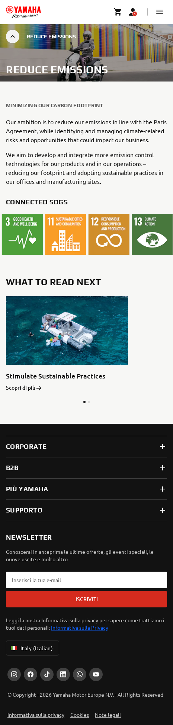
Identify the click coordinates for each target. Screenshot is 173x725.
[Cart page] (117, 11)
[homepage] (23, 12)
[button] (159, 11)
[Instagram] (14, 672)
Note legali (108, 712)
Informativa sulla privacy (35, 712)
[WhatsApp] (79, 672)
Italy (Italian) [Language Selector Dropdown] (31, 645)
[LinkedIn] (63, 672)
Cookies (79, 712)
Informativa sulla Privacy (79, 625)
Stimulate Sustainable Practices (55, 376)
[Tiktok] (47, 672)
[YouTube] (96, 672)
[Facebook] (30, 672)
